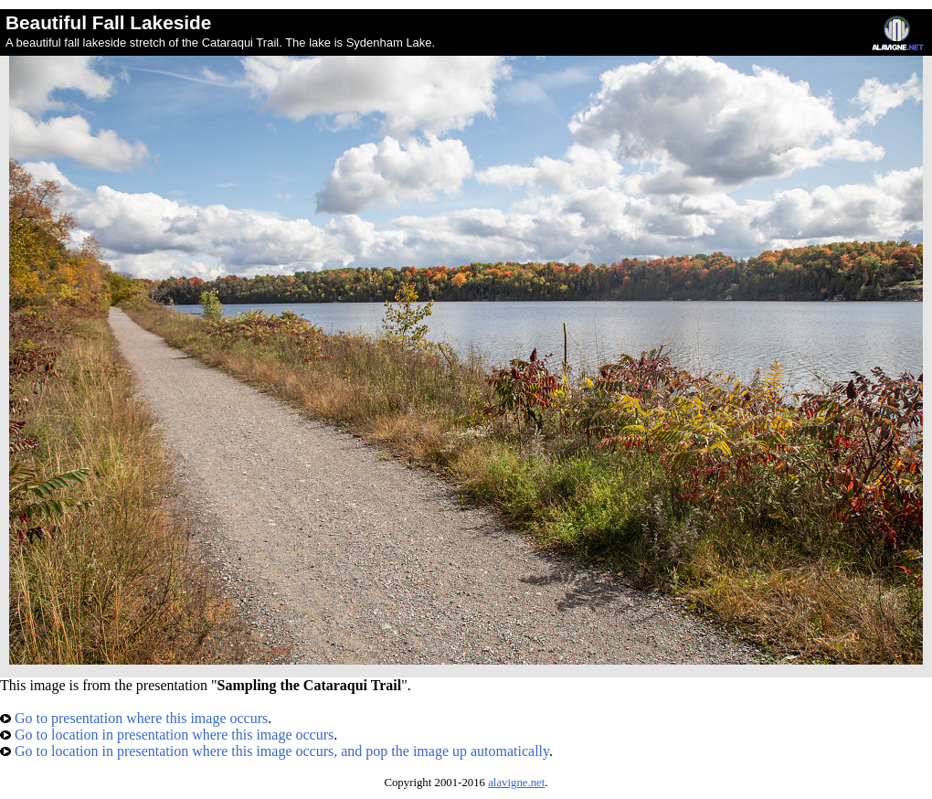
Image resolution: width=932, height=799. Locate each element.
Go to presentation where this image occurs (134, 718)
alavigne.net (516, 782)
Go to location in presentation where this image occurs (167, 734)
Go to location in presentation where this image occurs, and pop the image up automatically (274, 751)
